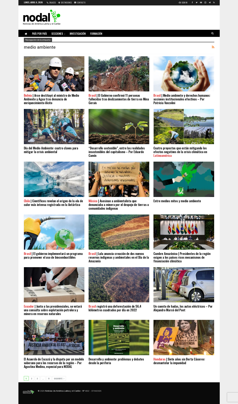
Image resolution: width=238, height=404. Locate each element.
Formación (96, 33)
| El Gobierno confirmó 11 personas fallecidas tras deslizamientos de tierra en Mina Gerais (119, 99)
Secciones (57, 33)
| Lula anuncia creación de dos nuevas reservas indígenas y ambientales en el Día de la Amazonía (119, 257)
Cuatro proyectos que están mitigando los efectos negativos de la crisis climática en (180, 152)
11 (49, 378)
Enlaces (51, 2)
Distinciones (65, 2)
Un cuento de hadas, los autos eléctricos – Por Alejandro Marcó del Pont (183, 308)
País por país (39, 33)
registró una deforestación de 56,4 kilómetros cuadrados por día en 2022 (115, 308)
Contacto (79, 2)
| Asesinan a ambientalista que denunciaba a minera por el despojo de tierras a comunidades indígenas (119, 204)
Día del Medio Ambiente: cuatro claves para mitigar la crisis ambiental (51, 150)
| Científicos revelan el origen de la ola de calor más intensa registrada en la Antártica (53, 202)
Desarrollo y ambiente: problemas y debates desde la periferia (116, 361)
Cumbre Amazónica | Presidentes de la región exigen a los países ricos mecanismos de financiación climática (181, 257)
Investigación (78, 33)
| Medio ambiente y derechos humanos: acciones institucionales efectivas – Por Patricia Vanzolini (181, 99)
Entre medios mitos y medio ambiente (177, 200)
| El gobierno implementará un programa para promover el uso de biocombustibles (53, 255)
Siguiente (59, 378)
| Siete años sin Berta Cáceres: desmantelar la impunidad (179, 361)
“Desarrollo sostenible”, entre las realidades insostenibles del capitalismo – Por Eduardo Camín (117, 152)
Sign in (183, 2)
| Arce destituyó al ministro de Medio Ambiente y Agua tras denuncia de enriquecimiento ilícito (51, 99)
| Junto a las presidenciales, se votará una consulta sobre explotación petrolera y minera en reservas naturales (53, 310)
